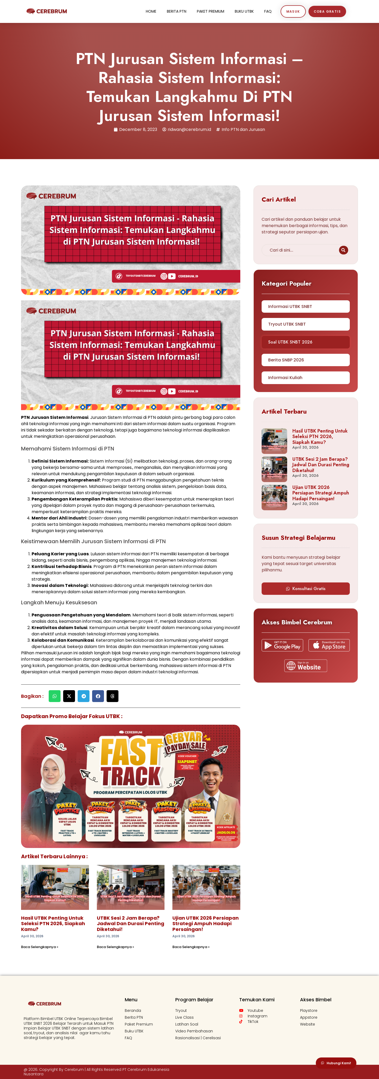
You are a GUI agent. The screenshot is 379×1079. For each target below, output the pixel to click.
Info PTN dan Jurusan (243, 129)
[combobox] (299, 250)
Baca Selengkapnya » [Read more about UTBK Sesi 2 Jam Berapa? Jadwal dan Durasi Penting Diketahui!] (115, 946)
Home (151, 11)
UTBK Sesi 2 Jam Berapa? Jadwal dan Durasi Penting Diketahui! (130, 924)
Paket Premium (210, 11)
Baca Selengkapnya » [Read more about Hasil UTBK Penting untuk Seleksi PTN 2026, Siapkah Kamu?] (39, 946)
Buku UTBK (244, 11)
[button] (55, 696)
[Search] (343, 250)
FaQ (268, 11)
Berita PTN (176, 11)
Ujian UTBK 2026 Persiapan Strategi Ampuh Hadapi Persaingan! (205, 924)
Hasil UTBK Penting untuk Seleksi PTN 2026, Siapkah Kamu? (53, 924)
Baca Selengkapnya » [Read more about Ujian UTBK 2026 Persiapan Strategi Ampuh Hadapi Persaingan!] (191, 946)
